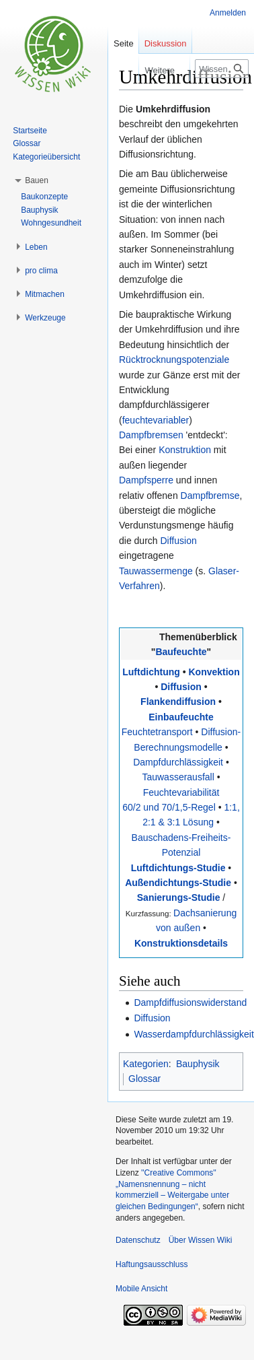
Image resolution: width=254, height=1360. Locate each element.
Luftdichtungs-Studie (178, 867)
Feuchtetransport (157, 731)
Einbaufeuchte (181, 717)
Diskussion (165, 43)
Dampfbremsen (151, 435)
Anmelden (228, 13)
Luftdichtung (151, 672)
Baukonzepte (44, 196)
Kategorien (146, 1063)
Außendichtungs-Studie (178, 882)
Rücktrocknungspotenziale (174, 359)
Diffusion (178, 540)
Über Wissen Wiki (200, 1240)
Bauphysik (198, 1063)
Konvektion (213, 672)
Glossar (144, 1078)
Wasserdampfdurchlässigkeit (193, 1034)
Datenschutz (138, 1240)
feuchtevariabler (155, 420)
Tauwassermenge (156, 571)
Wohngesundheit (51, 223)
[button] (36, 180)
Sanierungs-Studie (178, 897)
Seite (124, 43)
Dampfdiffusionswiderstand (190, 1002)
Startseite (30, 130)
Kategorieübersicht (46, 157)
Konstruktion (185, 449)
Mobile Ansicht (141, 1288)
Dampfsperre (146, 480)
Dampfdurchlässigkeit (178, 762)
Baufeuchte (180, 651)
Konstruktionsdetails (181, 943)
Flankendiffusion (178, 701)
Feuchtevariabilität (181, 792)
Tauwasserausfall (178, 777)
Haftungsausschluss (151, 1264)
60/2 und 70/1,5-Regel (169, 807)
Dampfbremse (210, 495)
